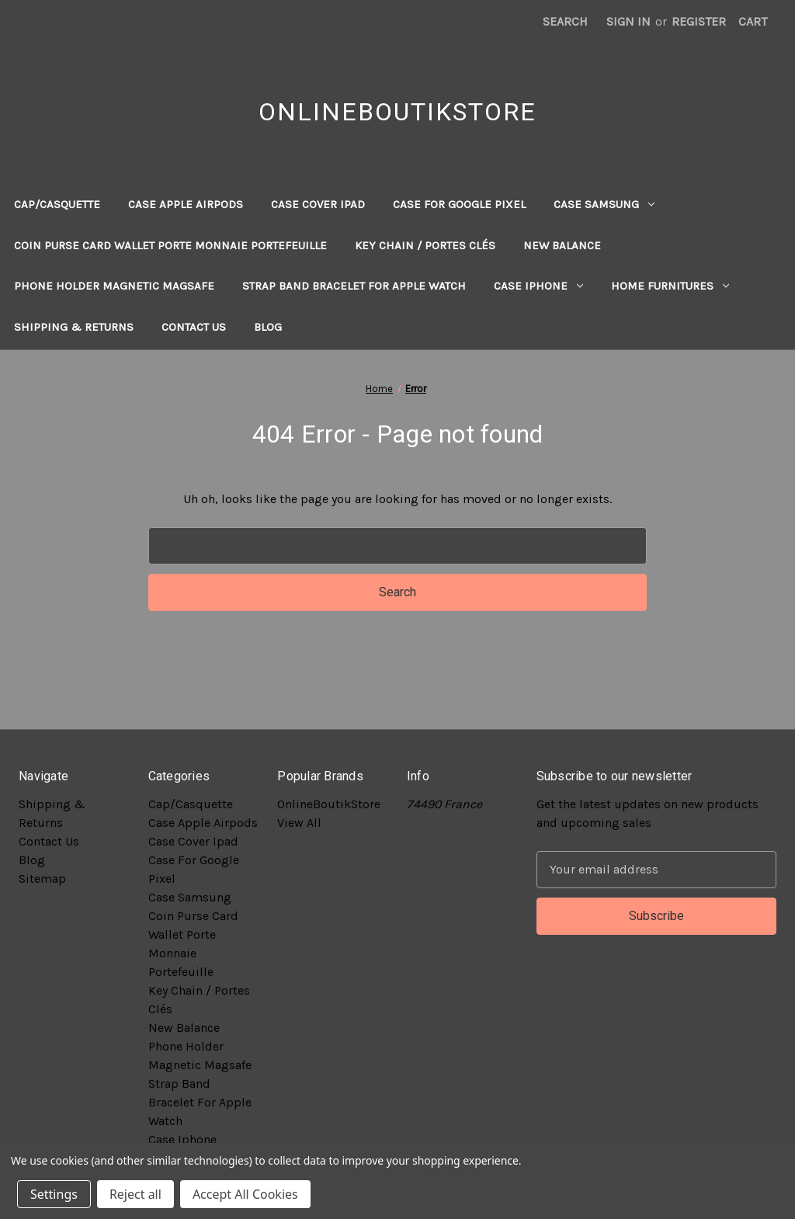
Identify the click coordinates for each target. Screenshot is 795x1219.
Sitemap (42, 878)
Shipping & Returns (74, 327)
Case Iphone (538, 286)
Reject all (135, 1194)
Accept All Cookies (245, 1194)
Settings (54, 1194)
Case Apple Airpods (185, 204)
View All (299, 822)
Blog (268, 327)
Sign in (628, 21)
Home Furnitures (670, 286)
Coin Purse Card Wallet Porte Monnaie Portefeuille (170, 245)
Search (565, 21)
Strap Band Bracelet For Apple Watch (354, 286)
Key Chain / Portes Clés (425, 245)
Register (699, 21)
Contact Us (193, 327)
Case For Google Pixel (459, 204)
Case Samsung (604, 204)
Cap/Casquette (57, 204)
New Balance (562, 245)
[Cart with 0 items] (752, 21)
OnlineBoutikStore (328, 804)
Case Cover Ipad (318, 204)
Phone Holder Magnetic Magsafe (114, 286)
